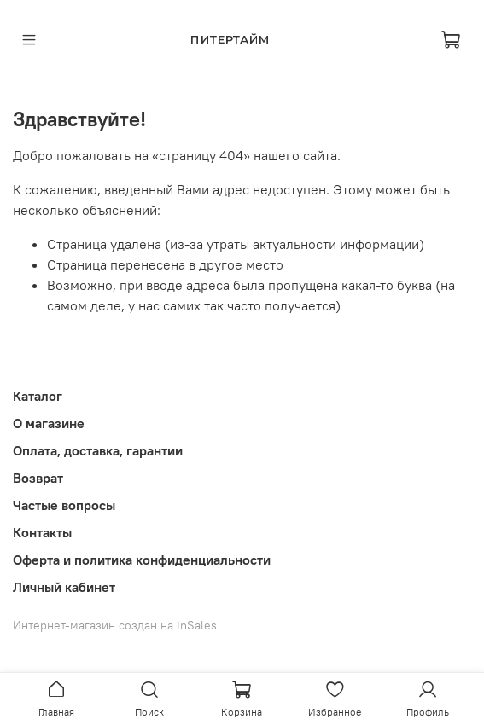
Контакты (42, 532)
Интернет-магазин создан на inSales (115, 625)
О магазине (49, 423)
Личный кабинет (64, 586)
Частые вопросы (64, 504)
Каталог (37, 395)
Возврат (38, 477)
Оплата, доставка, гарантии (98, 450)
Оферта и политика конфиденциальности (142, 559)
